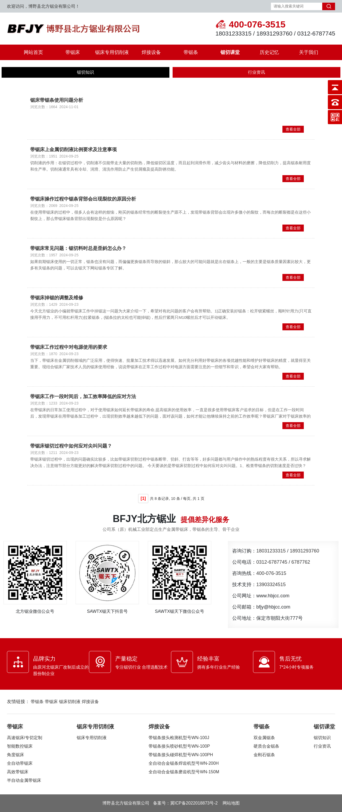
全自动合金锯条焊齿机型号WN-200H (184, 763)
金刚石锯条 (264, 754)
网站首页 (33, 52)
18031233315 (271, 551)
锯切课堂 (230, 52)
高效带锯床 (17, 772)
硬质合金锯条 (266, 746)
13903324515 (271, 584)
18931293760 (304, 551)
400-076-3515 (271, 573)
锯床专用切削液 (112, 52)
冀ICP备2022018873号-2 (194, 803)
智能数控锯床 (20, 746)
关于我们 (308, 52)
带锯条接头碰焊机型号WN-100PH (181, 754)
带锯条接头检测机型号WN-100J (179, 737)
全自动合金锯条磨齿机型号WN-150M (184, 772)
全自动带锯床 (20, 763)
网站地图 (231, 803)
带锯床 (72, 52)
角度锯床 (15, 754)
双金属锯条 (264, 737)
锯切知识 (85, 72)
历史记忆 (269, 52)
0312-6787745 (271, 562)
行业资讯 (256, 72)
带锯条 (191, 52)
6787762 (300, 562)
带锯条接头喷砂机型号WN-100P (179, 746)
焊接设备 (151, 52)
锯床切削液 (69, 701)
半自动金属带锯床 (24, 780)
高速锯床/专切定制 (24, 737)
